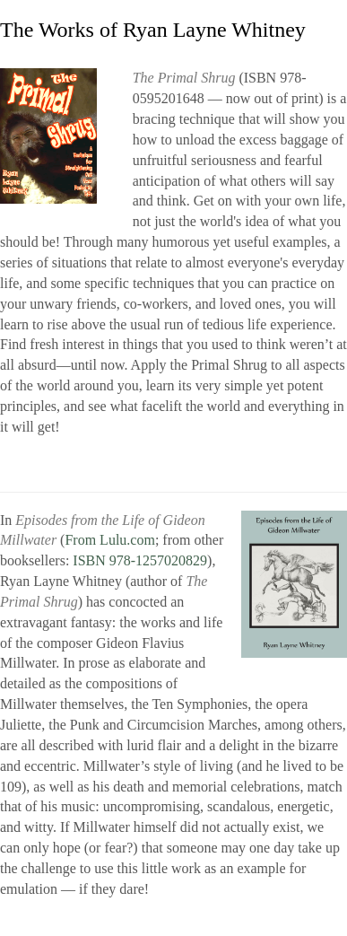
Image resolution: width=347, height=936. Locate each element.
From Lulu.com (109, 539)
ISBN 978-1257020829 (140, 560)
